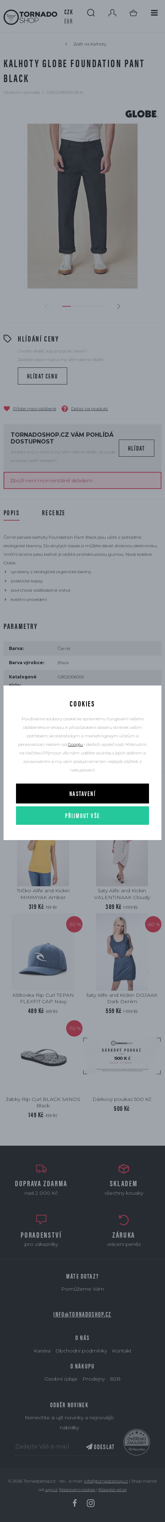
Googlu (75, 744)
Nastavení (82, 793)
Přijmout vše (82, 815)
